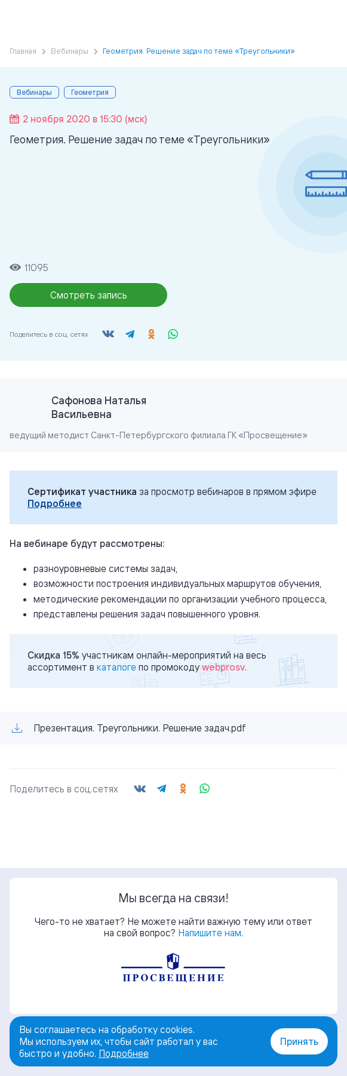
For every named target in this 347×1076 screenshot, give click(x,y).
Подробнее (54, 503)
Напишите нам (209, 933)
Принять (299, 1041)
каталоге (116, 667)
